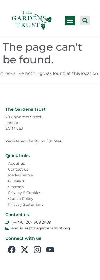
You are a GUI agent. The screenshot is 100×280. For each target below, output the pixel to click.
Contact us (18, 169)
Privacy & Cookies (24, 192)
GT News (16, 181)
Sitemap (16, 186)
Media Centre (20, 175)
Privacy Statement (25, 204)
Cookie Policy (20, 198)
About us (16, 163)
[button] (70, 20)
